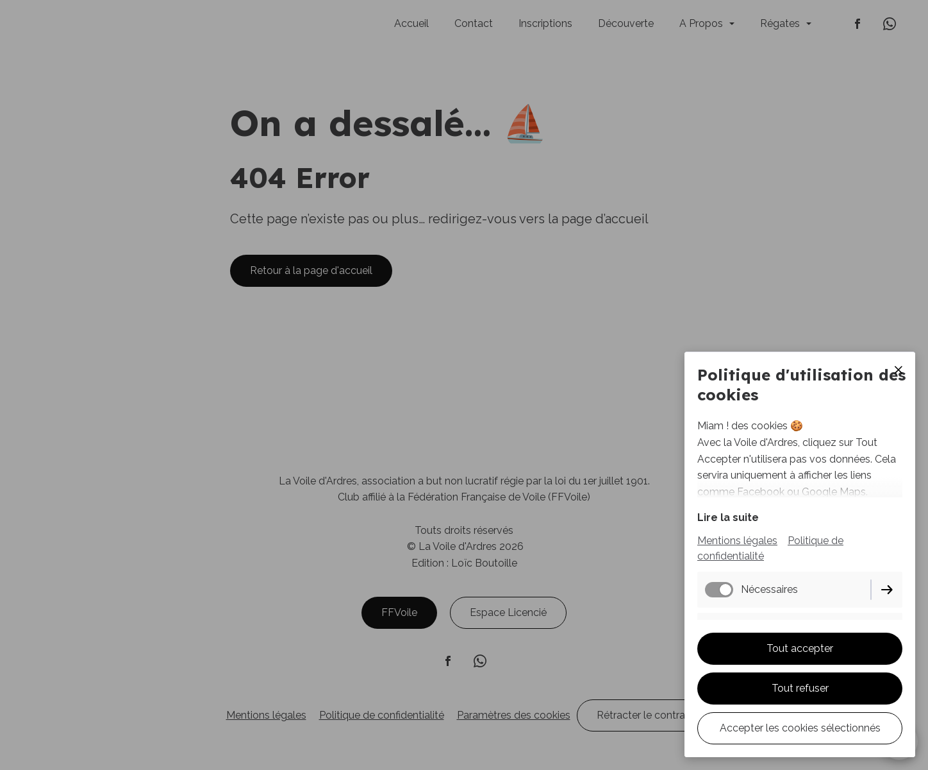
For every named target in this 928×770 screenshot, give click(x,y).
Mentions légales (737, 541)
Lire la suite (728, 517)
